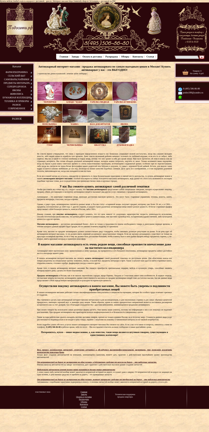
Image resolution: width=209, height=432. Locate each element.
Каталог (16, 66)
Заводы (75, 56)
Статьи (150, 56)
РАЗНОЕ (17, 118)
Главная (64, 56)
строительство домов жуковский (51, 73)
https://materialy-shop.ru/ (79, 1)
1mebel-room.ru (19, 1)
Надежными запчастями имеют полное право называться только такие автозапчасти (76, 369)
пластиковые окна (42, 392)
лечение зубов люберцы (76, 73)
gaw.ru (48, 1)
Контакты (138, 56)
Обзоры (125, 56)
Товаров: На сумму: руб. (197, 72)
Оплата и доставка (92, 56)
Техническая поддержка (125, 394)
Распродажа (111, 56)
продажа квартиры (125, 397)
